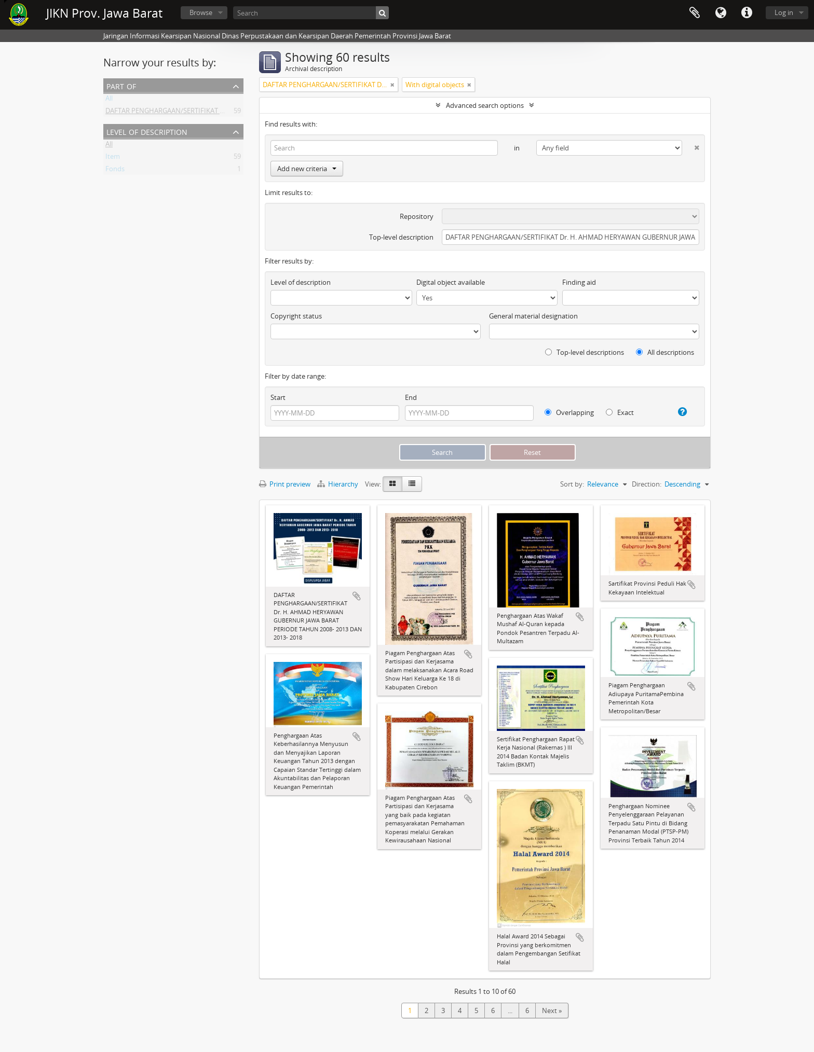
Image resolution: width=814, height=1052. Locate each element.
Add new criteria (306, 168)
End (411, 397)
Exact (620, 412)
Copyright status (296, 316)
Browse (200, 12)
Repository (416, 216)
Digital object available (450, 282)
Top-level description (401, 237)
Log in (784, 12)
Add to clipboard (356, 596)
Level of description (146, 131)
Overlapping (569, 412)
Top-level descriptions (584, 352)
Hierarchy (338, 484)
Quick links (746, 13)
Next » (552, 1010)
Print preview (284, 484)
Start (278, 397)
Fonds (115, 170)
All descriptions (665, 352)
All (109, 100)
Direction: (646, 484)
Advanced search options (485, 105)
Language (721, 13)
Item (112, 158)
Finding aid (579, 282)
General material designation (533, 316)
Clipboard (695, 13)
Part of (121, 85)
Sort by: (572, 484)
